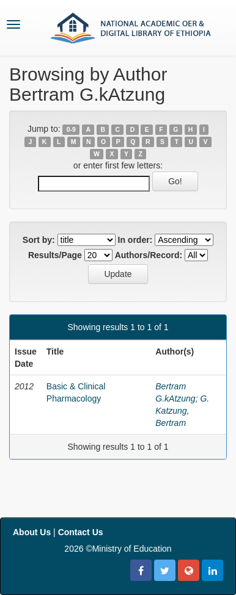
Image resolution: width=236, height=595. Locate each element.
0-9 (71, 129)
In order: (135, 240)
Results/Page (55, 255)
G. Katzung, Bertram (182, 411)
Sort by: (39, 240)
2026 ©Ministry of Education (117, 549)
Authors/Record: (148, 255)
